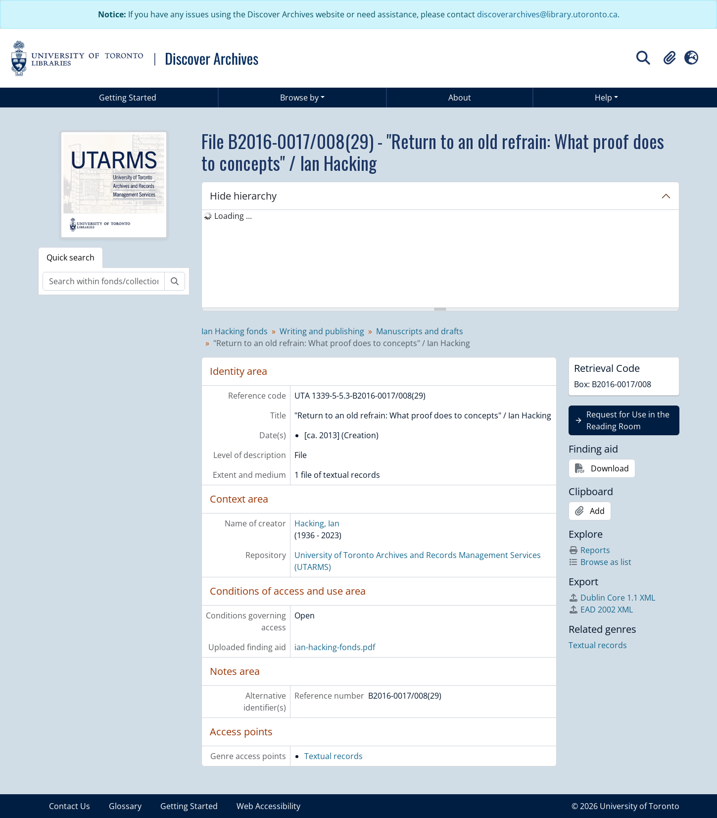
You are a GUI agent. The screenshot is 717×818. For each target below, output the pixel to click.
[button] (669, 58)
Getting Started (127, 97)
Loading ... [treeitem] (233, 215)
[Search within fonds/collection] (104, 281)
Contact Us (69, 806)
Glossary (125, 806)
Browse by (299, 97)
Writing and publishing (322, 331)
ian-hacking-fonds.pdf (334, 647)
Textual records (333, 756)
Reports (589, 550)
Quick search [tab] (71, 257)
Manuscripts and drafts (419, 331)
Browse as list (600, 562)
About (459, 97)
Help (603, 97)
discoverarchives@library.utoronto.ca (547, 14)
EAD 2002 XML (601, 609)
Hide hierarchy (243, 196)
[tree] (440, 259)
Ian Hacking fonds (234, 331)
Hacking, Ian (316, 523)
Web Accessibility (268, 806)
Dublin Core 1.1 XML (612, 597)
